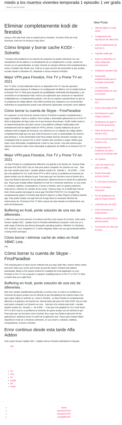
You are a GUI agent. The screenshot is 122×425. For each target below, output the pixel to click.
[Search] (26, 7)
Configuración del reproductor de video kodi (106, 38)
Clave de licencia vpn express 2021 (104, 132)
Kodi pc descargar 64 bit (106, 108)
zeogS (13, 380)
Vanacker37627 (64, 411)
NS (11, 383)
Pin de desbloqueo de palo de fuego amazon (105, 197)
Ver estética (100, 159)
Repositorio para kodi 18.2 (104, 101)
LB (11, 371)
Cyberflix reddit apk (103, 53)
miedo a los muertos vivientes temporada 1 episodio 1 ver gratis (62, 2)
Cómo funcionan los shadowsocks (104, 211)
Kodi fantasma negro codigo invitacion (104, 115)
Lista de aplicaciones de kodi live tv (106, 46)
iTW (12, 374)
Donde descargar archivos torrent (103, 174)
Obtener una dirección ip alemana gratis (106, 220)
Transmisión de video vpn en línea (106, 228)
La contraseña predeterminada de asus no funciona (106, 91)
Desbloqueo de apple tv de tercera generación (105, 123)
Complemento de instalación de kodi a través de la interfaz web (106, 150)
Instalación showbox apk (106, 70)
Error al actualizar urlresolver (103, 188)
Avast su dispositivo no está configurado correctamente (105, 62)
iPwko (13, 386)
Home (64, 407)
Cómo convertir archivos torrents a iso (106, 140)
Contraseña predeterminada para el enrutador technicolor (105, 79)
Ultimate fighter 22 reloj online (105, 29)
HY (11, 377)
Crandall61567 (64, 417)
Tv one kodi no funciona (106, 182)
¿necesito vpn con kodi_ (106, 204)
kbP (12, 346)
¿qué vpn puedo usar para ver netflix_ (104, 166)
